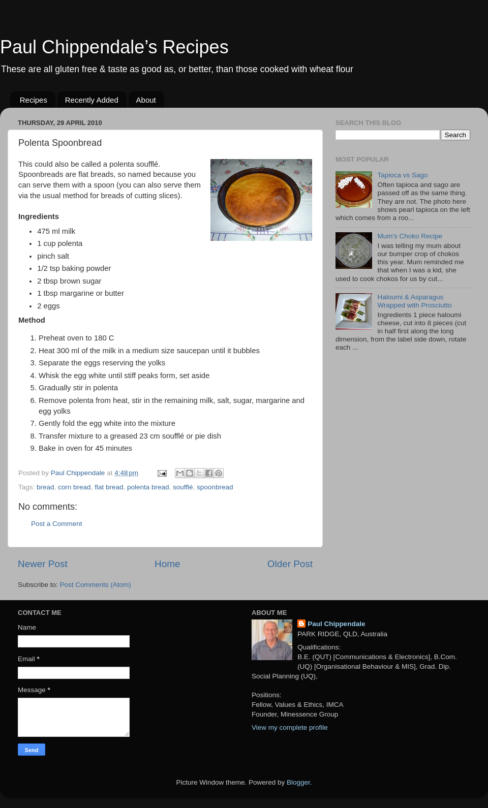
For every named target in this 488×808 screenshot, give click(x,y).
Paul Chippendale (336, 624)
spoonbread (215, 487)
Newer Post (43, 563)
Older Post (290, 563)
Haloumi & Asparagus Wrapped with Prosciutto (414, 301)
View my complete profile (290, 727)
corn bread (74, 487)
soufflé (183, 487)
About (146, 100)
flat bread (109, 487)
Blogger (298, 782)
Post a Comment (56, 523)
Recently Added (91, 100)
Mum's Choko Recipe (409, 236)
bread (45, 487)
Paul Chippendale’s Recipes (114, 47)
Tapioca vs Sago (402, 175)
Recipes (33, 100)
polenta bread (148, 487)
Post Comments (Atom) (95, 584)
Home (167, 563)
